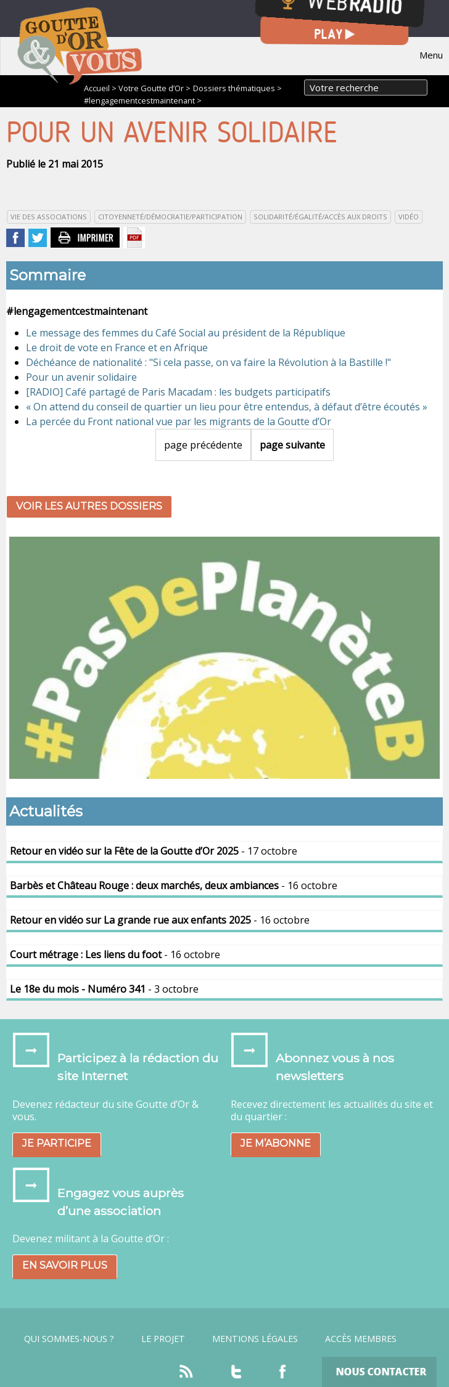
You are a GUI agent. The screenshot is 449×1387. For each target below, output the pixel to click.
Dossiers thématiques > (237, 88)
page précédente (203, 445)
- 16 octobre (173, 885)
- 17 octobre (153, 851)
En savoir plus (64, 1265)
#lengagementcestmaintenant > (143, 100)
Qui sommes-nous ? (69, 1338)
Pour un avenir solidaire (81, 377)
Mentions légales (255, 1338)
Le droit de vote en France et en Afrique (117, 347)
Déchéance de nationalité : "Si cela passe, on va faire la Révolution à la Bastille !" (208, 362)
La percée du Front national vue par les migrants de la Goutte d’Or (178, 421)
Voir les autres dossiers (89, 506)
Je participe (56, 1143)
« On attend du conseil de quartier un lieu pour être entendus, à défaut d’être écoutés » (226, 406)
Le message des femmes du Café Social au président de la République (185, 333)
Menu (431, 55)
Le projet (163, 1338)
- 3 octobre (104, 989)
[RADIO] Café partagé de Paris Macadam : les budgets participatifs (178, 392)
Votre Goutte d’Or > (154, 88)
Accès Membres (361, 1338)
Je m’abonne (276, 1143)
